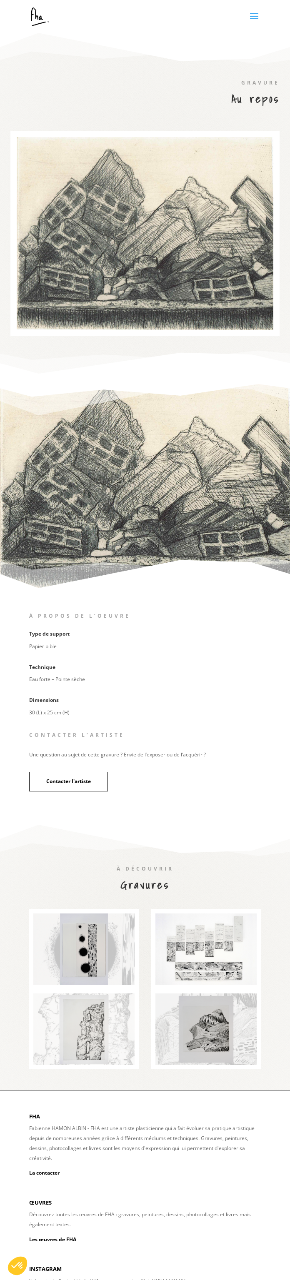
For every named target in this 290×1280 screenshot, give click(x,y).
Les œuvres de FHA (52, 1239)
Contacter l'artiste (68, 781)
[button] (18, 1266)
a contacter (46, 1172)
